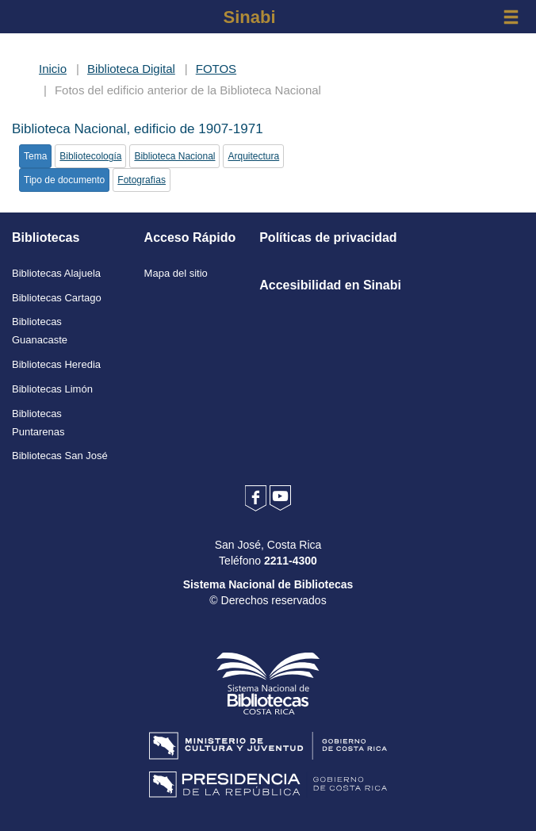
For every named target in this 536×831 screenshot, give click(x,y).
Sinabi (249, 17)
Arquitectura (253, 156)
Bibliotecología (90, 156)
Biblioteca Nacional (174, 156)
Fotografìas (141, 180)
